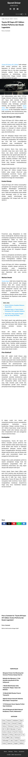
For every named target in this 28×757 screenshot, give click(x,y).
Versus (16, 726)
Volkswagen (5, 740)
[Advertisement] (14, 48)
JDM (7, 729)
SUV (3, 729)
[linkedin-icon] (14, 9)
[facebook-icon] (10, 9)
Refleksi (22, 743)
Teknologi (10, 726)
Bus (12, 737)
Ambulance (15, 720)
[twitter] (9, 523)
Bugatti (16, 743)
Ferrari (20, 732)
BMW (7, 737)
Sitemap (10, 751)
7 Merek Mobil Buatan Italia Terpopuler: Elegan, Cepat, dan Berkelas (11, 687)
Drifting (11, 734)
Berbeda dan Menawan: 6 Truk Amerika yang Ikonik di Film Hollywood (11, 680)
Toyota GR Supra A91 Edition (10, 64)
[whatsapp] (19, 523)
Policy (15, 751)
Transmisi (22, 740)
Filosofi (15, 732)
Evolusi (4, 732)
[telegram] (23, 523)
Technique (17, 737)
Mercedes (12, 729)
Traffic (21, 726)
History (4, 726)
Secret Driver (14, 3)
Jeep (11, 740)
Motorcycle (18, 734)
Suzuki (16, 740)
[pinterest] (13, 523)
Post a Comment (6, 31)
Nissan (9, 732)
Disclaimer (21, 751)
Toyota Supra (5, 281)
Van (23, 734)
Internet (9, 720)
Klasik (19, 723)
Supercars (9, 743)
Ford (3, 737)
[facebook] (4, 523)
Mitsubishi (5, 734)
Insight (4, 723)
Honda (4, 743)
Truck (9, 723)
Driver (3, 720)
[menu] (3, 14)
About (5, 751)
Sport (21, 720)
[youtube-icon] (18, 9)
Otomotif (14, 723)
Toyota (19, 729)
